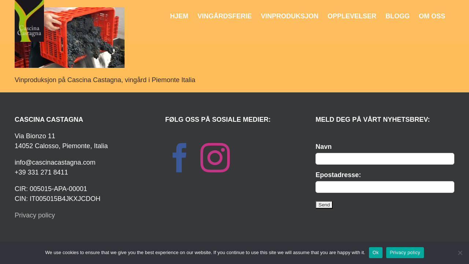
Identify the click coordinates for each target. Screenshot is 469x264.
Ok (376, 252)
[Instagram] (215, 157)
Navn (323, 146)
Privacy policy (35, 215)
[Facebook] (180, 157)
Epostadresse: (338, 175)
